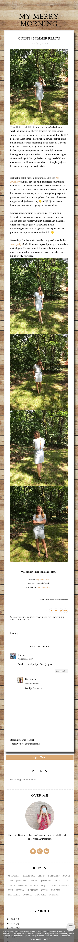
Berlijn (41, 876)
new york (41, 895)
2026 (13, 919)
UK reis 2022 (32, 890)
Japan (10, 881)
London (22, 885)
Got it (47, 939)
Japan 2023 (46, 881)
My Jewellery (42, 579)
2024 (13, 928)
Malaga (34, 885)
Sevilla (20, 890)
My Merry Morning (39, 20)
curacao (28, 895)
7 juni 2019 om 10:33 (32, 683)
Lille (65, 881)
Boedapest (54, 876)
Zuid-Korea (14, 895)
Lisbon (11, 885)
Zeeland (55, 890)
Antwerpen (14, 876)
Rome (10, 890)
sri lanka (54, 895)
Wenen (44, 890)
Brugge (66, 876)
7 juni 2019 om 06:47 (25, 659)
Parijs (43, 885)
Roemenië (64, 885)
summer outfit (47, 617)
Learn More (35, 939)
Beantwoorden (61, 671)
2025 (13, 923)
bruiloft (21, 617)
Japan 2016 (21, 881)
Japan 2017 (33, 881)
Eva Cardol (31, 679)
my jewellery (32, 617)
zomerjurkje (23, 620)
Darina (21, 655)
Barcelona (29, 876)
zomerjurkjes (16, 244)
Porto (52, 885)
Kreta (57, 881)
